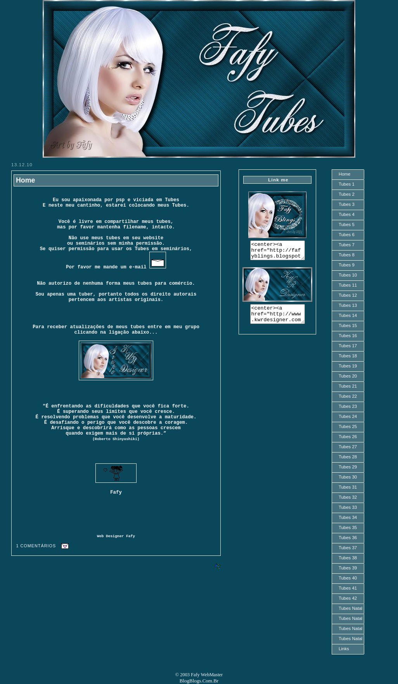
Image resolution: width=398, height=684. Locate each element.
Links (344, 648)
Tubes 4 (347, 214)
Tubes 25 (348, 426)
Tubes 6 (347, 234)
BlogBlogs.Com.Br (199, 681)
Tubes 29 (348, 467)
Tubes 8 (347, 254)
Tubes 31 (348, 487)
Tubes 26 (348, 436)
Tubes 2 (347, 194)
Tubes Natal (350, 608)
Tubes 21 (348, 386)
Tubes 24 (348, 416)
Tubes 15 (348, 325)
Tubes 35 (348, 527)
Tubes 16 (348, 335)
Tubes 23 (348, 406)
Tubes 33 (348, 507)
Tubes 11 (348, 285)
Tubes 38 (348, 557)
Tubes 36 (348, 537)
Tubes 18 (348, 355)
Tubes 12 (348, 295)
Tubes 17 (348, 345)
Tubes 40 (348, 578)
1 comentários (36, 545)
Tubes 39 (348, 568)
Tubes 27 (348, 446)
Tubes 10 (348, 275)
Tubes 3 (347, 204)
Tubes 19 (348, 366)
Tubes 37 (348, 547)
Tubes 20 (348, 376)
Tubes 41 (348, 588)
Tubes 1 (347, 184)
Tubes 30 (348, 477)
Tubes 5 (347, 224)
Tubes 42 (348, 598)
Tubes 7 (347, 244)
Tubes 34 (348, 517)
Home (25, 180)
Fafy (130, 536)
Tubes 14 (348, 315)
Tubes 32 (348, 497)
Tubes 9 (347, 265)
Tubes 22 (348, 396)
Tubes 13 (348, 305)
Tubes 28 (348, 456)
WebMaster (212, 674)
